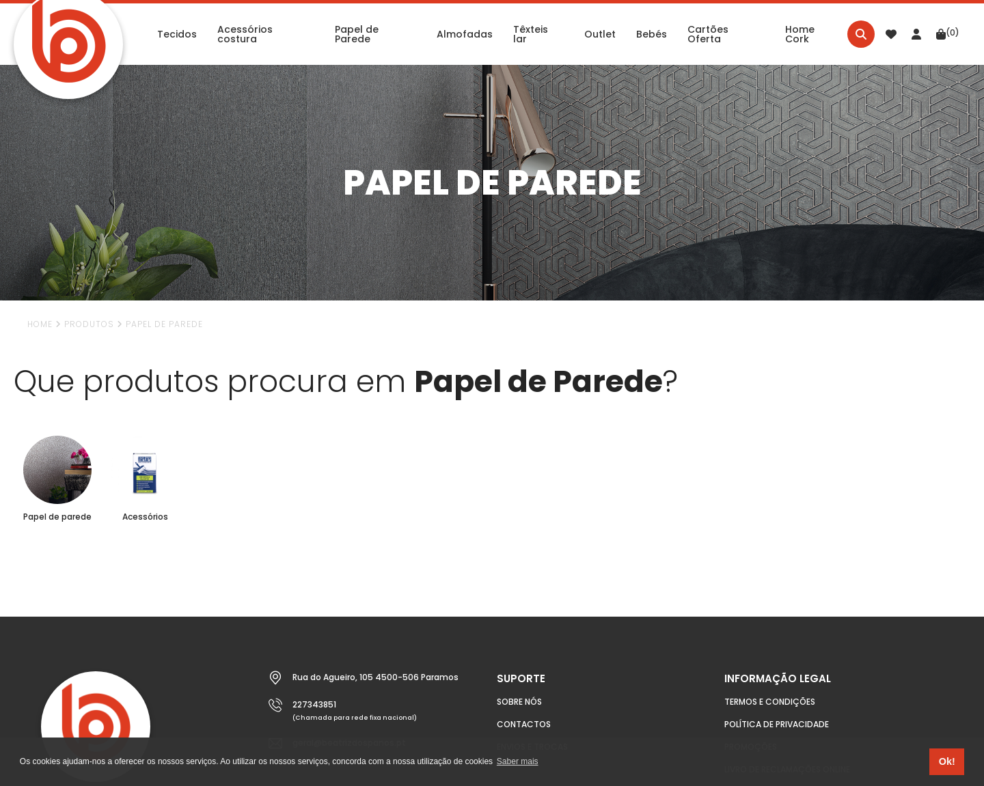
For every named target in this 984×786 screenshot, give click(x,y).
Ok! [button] (947, 761)
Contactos (524, 724)
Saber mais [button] (517, 761)
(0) (947, 33)
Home (40, 324)
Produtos (89, 324)
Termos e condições (769, 701)
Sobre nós (519, 701)
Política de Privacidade (776, 724)
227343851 (314, 704)
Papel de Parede (164, 324)
